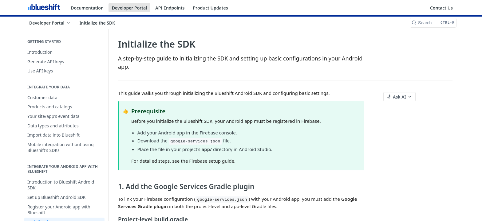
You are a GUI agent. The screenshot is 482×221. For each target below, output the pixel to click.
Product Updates (210, 8)
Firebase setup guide (211, 161)
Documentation (87, 8)
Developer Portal (129, 8)
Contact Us (441, 8)
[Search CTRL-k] (433, 22)
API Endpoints (169, 8)
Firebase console (217, 133)
